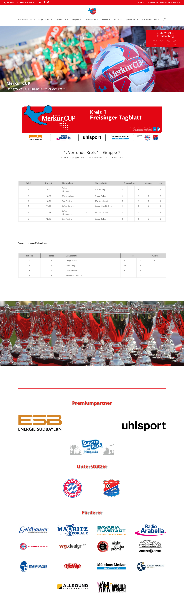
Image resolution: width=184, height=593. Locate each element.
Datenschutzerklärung (170, 2)
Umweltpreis (90, 19)
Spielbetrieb (130, 19)
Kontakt (141, 2)
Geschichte (61, 19)
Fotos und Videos (149, 19)
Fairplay (75, 19)
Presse (105, 19)
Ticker (116, 19)
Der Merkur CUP (25, 19)
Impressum (153, 2)
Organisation (44, 19)
